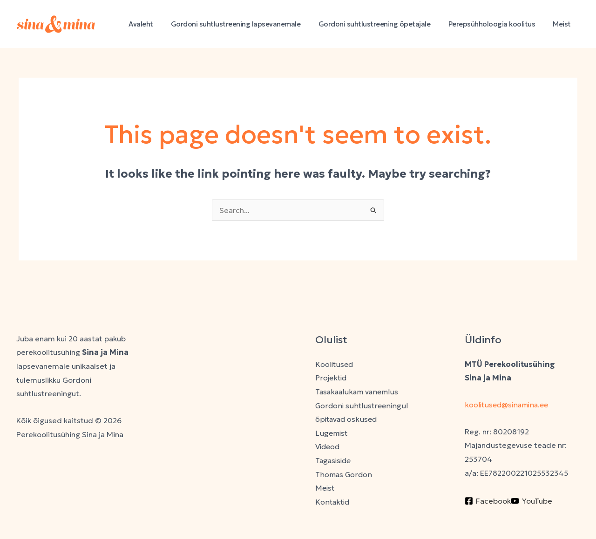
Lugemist (331, 433)
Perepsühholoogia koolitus (497, 24)
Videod (328, 447)
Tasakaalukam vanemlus (357, 391)
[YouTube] (531, 501)
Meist (564, 24)
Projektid (331, 377)
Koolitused (334, 364)
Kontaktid (332, 502)
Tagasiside (334, 461)
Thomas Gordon (343, 474)
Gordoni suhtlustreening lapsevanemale (249, 24)
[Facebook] (488, 501)
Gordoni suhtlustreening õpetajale (384, 24)
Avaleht (158, 24)
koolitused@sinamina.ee (509, 404)
